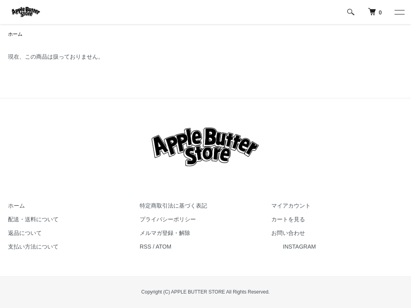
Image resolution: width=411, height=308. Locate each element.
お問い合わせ (288, 233)
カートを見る (288, 219)
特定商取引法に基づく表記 (173, 205)
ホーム (15, 34)
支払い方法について (33, 246)
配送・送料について (33, 219)
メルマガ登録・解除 (165, 233)
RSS (145, 246)
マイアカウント (291, 205)
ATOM (163, 246)
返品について (25, 233)
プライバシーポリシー (168, 219)
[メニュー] (399, 12)
